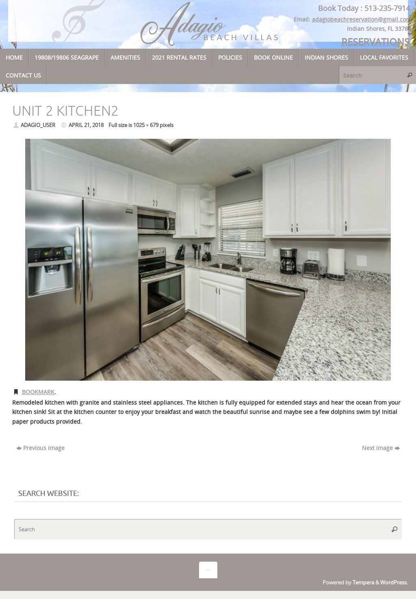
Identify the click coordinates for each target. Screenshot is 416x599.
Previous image (40, 448)
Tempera (363, 582)
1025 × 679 (145, 125)
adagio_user (38, 125)
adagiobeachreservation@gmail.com (362, 19)
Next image (381, 448)
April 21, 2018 (86, 125)
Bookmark (38, 392)
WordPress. (394, 582)
